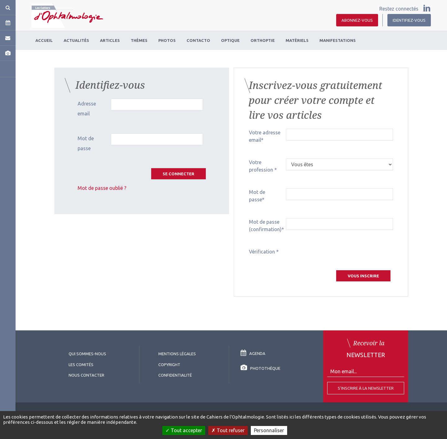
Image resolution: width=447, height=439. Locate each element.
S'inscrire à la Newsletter (366, 388)
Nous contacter (86, 375)
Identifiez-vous (409, 20)
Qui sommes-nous (87, 354)
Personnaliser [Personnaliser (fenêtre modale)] (269, 430)
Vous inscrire (363, 276)
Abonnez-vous (357, 20)
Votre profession (261, 165)
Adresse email (87, 108)
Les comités (81, 364)
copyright (169, 364)
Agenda (253, 353)
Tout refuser (228, 430)
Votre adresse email (264, 136)
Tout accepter (183, 430)
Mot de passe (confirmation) (265, 225)
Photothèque (260, 368)
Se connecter (178, 174)
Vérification (262, 251)
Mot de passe (86, 143)
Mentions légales (177, 354)
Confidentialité (175, 375)
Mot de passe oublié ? (102, 188)
